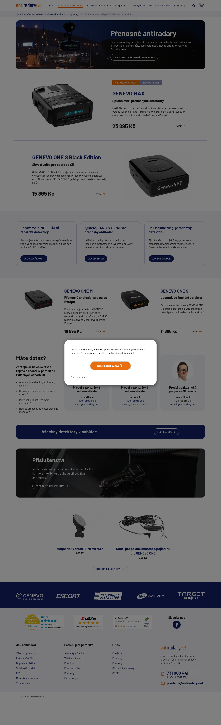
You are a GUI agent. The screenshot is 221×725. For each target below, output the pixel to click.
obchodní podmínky (125, 352)
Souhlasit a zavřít (110, 365)
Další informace (79, 377)
